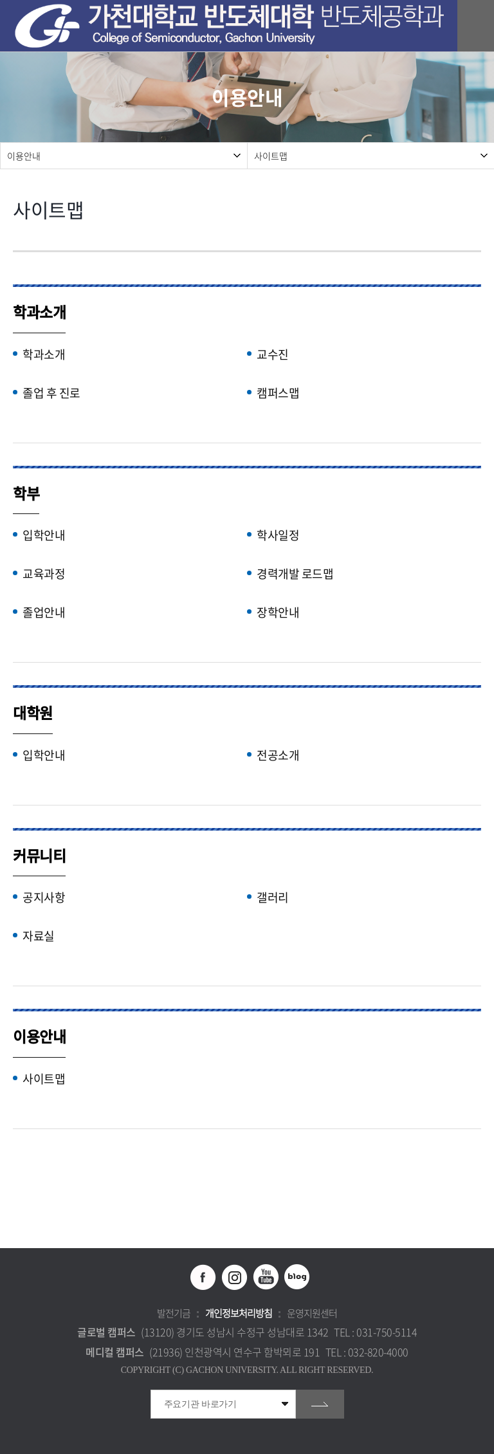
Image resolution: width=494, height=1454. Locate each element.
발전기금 (173, 1313)
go (320, 1404)
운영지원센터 (312, 1313)
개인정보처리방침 (238, 1313)
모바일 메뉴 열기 (478, 26)
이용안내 (24, 155)
